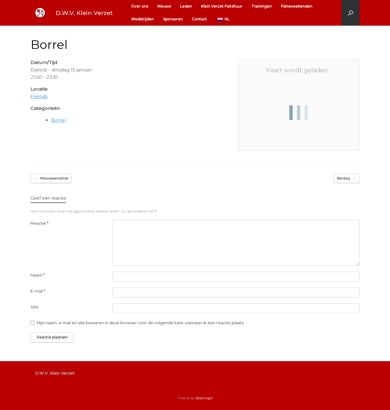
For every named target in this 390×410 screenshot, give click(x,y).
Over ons (139, 6)
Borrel (58, 120)
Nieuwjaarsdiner (51, 178)
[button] (351, 13)
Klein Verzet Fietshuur (221, 6)
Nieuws (164, 6)
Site (34, 306)
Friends (39, 96)
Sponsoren (173, 19)
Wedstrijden (142, 19)
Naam (37, 275)
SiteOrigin (204, 398)
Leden (186, 6)
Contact (199, 19)
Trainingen (261, 6)
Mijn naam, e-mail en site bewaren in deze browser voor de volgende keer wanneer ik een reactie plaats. (140, 322)
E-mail (37, 290)
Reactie (39, 223)
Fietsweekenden (296, 6)
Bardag (346, 178)
